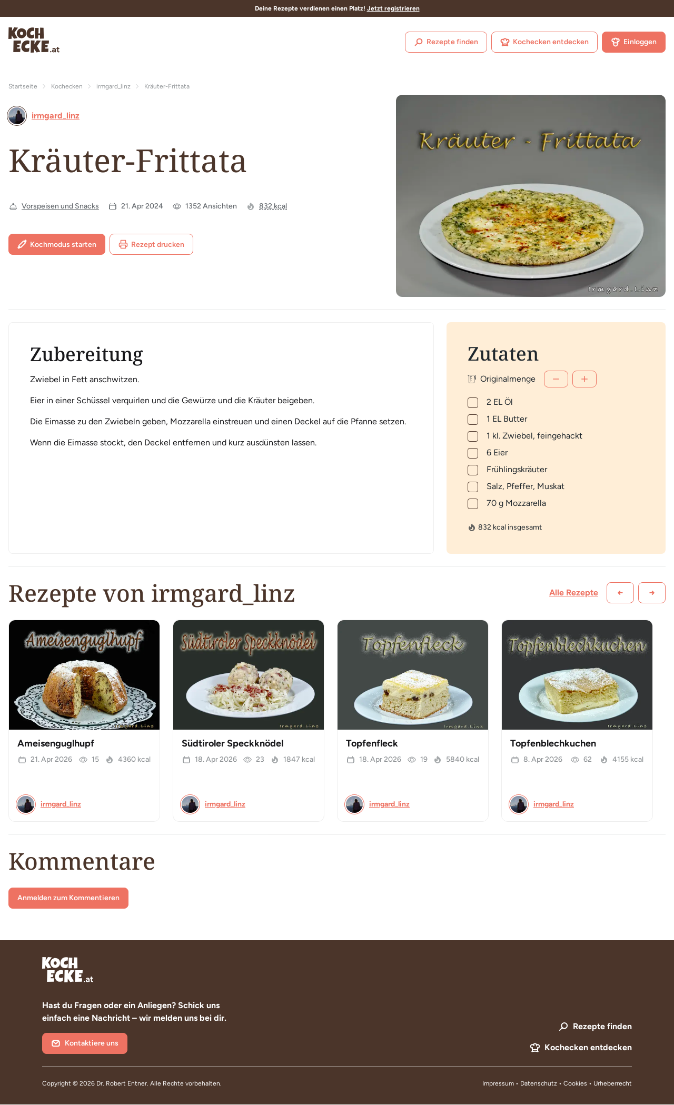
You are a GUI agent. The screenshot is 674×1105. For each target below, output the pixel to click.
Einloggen (634, 42)
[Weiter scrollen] (652, 592)
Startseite (22, 86)
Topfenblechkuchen (553, 743)
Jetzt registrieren (393, 8)
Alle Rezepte (573, 593)
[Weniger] (556, 379)
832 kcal (273, 206)
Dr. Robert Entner (121, 1083)
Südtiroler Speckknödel (232, 743)
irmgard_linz (113, 86)
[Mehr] (584, 379)
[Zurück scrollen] (620, 592)
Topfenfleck (372, 743)
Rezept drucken (151, 244)
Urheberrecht (612, 1083)
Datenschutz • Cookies (554, 1083)
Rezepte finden (446, 42)
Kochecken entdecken (544, 42)
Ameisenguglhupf (55, 743)
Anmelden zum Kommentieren (68, 897)
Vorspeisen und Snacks (60, 206)
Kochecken (67, 86)
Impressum (498, 1083)
